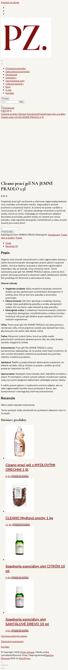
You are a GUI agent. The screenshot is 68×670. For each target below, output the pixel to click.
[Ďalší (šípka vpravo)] (4, 668)
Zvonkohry (11, 77)
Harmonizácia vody (15, 80)
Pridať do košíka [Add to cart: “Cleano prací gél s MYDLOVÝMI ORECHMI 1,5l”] (20, 476)
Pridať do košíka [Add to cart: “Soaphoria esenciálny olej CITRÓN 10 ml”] (20, 577)
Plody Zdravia (27, 652)
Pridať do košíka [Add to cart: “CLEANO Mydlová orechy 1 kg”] (21, 524)
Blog (7, 86)
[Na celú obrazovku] (4, 665)
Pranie (19, 237)
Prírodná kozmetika (15, 68)
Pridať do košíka (7, 232)
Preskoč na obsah (10, 2)
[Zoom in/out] (2, 665)
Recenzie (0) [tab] (11, 246)
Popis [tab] (8, 243)
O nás (8, 90)
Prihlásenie (7, 107)
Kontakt (9, 93)
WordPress (25, 658)
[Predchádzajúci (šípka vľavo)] (2, 668)
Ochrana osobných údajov (14, 636)
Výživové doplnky (14, 83)
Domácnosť (11, 74)
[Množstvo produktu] (10, 228)
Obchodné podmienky (12, 641)
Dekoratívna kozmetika (17, 71)
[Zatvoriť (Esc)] (7, 665)
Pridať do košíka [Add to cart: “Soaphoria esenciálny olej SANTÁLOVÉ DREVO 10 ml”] (20, 630)
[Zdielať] (5, 665)
